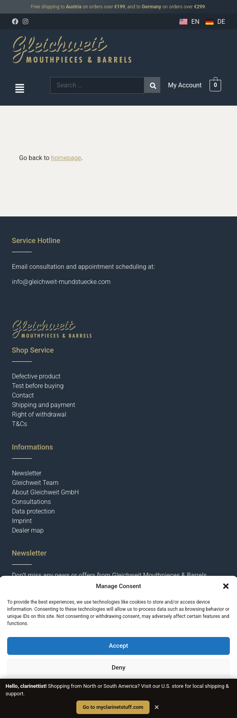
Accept (118, 646)
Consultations (31, 502)
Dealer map (28, 530)
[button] (226, 586)
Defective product (36, 376)
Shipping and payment (43, 405)
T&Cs (19, 424)
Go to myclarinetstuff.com (113, 707)
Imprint (22, 521)
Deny (118, 668)
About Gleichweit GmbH (45, 492)
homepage (66, 158)
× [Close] (156, 707)
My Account (185, 85)
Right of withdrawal (39, 414)
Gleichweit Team (35, 482)
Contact (23, 395)
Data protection (33, 511)
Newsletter (26, 473)
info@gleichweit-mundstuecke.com (61, 282)
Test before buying (38, 386)
